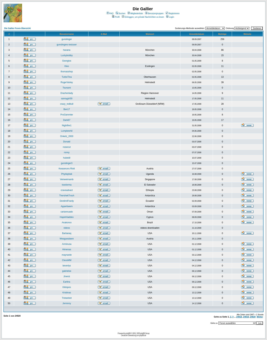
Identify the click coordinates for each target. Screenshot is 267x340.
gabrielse (66, 271)
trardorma (67, 184)
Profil (116, 17)
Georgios (66, 60)
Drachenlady (66, 93)
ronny (67, 152)
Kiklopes (66, 287)
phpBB (128, 333)
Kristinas (66, 292)
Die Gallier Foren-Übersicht (17, 28)
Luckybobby (67, 55)
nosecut (67, 147)
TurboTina (67, 77)
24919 (246, 317)
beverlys (66, 265)
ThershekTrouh (66, 195)
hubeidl (66, 158)
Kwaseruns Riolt (67, 168)
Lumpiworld (66, 131)
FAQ (110, 13)
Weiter (260, 317)
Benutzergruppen (154, 13)
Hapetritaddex (67, 217)
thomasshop (67, 71)
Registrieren (172, 13)
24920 (253, 317)
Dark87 (66, 120)
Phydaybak (66, 174)
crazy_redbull (66, 104)
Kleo (67, 66)
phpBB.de (142, 335)
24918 (239, 317)
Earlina (66, 282)
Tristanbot (67, 298)
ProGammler (66, 114)
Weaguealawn (67, 238)
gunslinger (67, 39)
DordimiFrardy (67, 201)
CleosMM (66, 260)
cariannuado (67, 211)
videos (66, 228)
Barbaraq (66, 233)
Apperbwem (67, 206)
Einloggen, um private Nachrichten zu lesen (143, 17)
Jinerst (66, 276)
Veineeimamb (66, 179)
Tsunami (66, 87)
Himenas (66, 249)
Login (170, 17)
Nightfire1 (66, 125)
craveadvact (67, 190)
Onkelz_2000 (66, 136)
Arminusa (66, 244)
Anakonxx (67, 222)
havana (66, 50)
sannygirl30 (66, 98)
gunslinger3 (66, 163)
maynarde (67, 255)
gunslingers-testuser (67, 44)
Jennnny (66, 303)
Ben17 (66, 109)
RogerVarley (67, 82)
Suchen (120, 13)
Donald (66, 141)
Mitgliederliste (135, 13)
